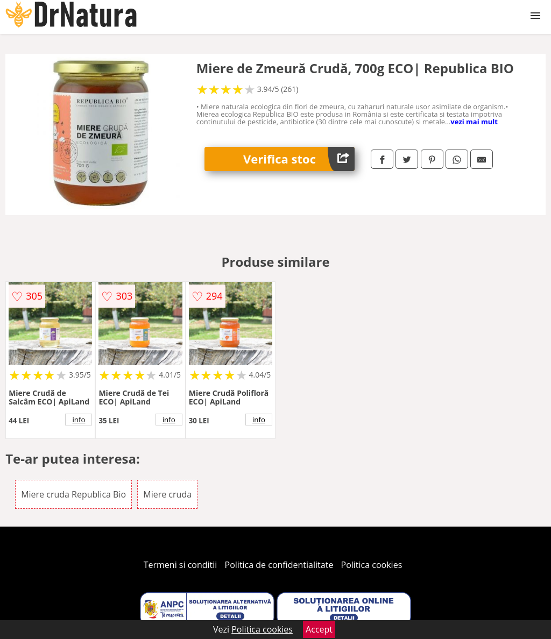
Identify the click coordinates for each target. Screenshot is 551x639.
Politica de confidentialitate (279, 565)
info (78, 419)
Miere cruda (167, 494)
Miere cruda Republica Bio (73, 494)
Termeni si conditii (180, 565)
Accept (319, 629)
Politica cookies (371, 565)
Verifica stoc (299, 159)
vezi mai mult (474, 121)
